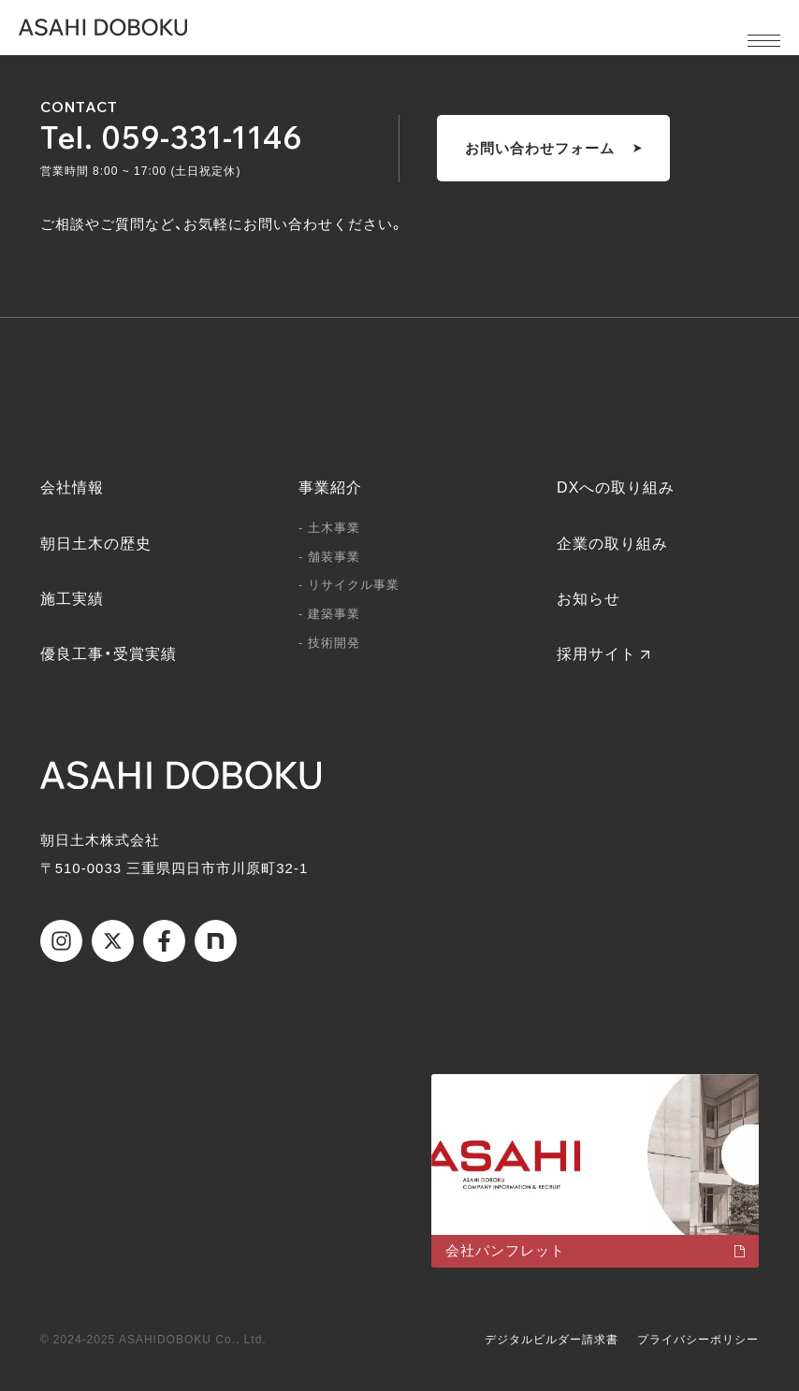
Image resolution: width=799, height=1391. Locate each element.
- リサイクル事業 (349, 585)
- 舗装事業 (329, 557)
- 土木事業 (329, 528)
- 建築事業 (329, 614)
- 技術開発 (329, 643)
